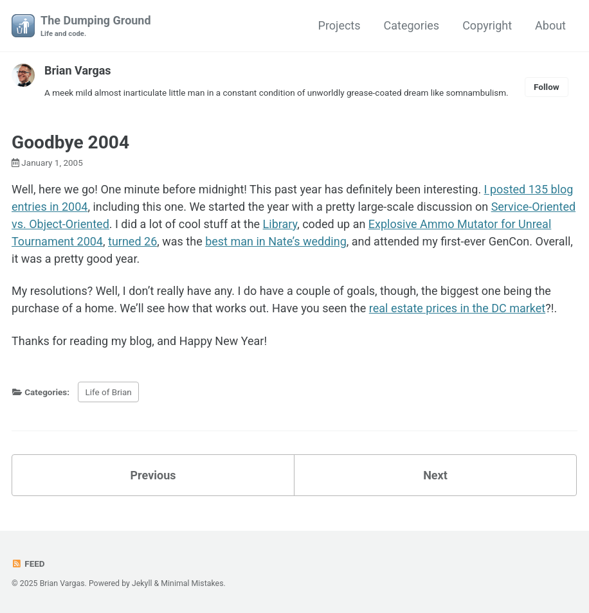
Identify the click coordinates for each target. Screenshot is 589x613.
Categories (412, 25)
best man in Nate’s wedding (276, 241)
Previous (153, 475)
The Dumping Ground (96, 26)
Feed (28, 563)
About (550, 25)
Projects (339, 25)
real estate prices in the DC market (457, 308)
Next (435, 475)
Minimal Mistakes (192, 583)
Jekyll (142, 583)
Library (280, 224)
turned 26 (132, 241)
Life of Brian (108, 392)
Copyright (487, 25)
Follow (546, 87)
